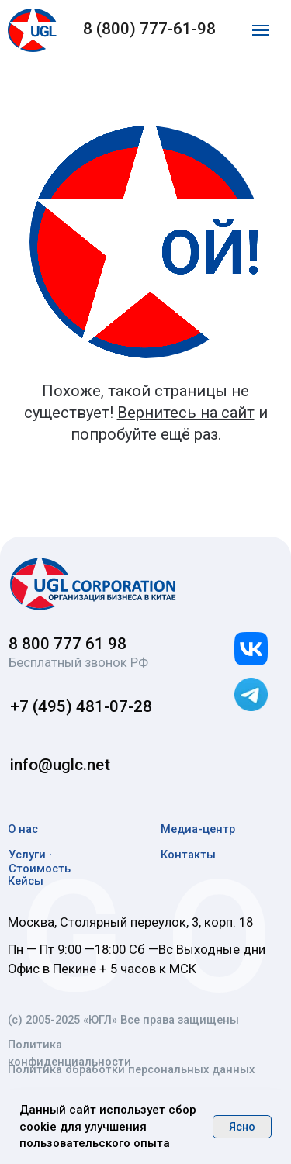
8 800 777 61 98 (67, 643)
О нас (23, 829)
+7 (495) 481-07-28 (81, 706)
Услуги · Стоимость (40, 862)
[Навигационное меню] (260, 30)
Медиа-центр (198, 829)
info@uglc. (48, 764)
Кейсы (25, 881)
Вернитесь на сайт (186, 412)
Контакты (188, 855)
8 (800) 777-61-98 (149, 28)
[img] (93, 584)
